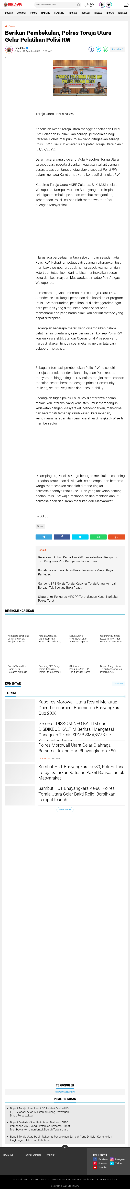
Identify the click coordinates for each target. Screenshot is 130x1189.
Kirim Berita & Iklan (107, 1179)
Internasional (33, 1155)
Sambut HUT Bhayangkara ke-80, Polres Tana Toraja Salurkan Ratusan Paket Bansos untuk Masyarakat (81, 772)
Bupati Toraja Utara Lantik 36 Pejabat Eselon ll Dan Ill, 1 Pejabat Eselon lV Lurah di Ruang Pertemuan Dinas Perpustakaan (40, 1112)
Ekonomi (21, 12)
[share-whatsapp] (105, 49)
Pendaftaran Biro (61, 1179)
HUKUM (33, 12)
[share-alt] (44, 537)
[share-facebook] (91, 49)
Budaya (9, 12)
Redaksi (45, 1179)
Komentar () (117, 49)
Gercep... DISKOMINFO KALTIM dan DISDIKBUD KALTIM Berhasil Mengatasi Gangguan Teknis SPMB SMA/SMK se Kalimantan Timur (76, 732)
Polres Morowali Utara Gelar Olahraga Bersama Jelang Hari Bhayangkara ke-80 (77, 748)
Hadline (45, 12)
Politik (51, 1155)
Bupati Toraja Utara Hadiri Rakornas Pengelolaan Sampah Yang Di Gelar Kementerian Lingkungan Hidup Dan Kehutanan (61, 1138)
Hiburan (72, 12)
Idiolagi (98, 12)
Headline (59, 12)
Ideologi (85, 12)
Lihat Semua (65, 810)
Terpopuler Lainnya (65, 1092)
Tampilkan (118, 683)
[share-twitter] (98, 49)
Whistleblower (20, 1179)
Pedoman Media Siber (83, 1179)
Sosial (12, 26)
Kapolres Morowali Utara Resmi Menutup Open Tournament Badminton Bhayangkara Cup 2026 (79, 707)
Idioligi (110, 12)
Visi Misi (34, 1179)
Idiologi (122, 12)
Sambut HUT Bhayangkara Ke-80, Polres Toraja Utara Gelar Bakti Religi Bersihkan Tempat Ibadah (76, 794)
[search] (57, 5)
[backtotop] (65, 1148)
